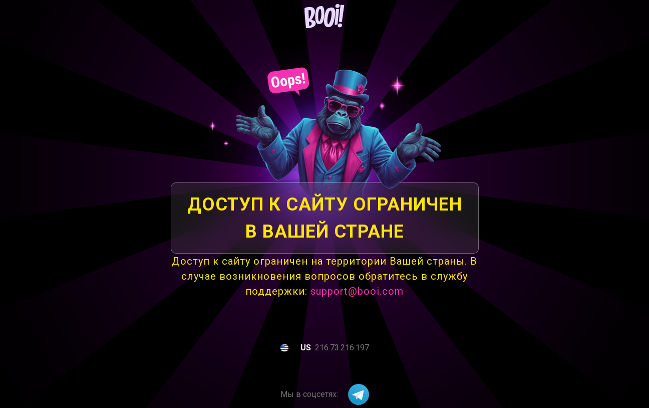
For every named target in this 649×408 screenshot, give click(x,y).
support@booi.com (357, 291)
